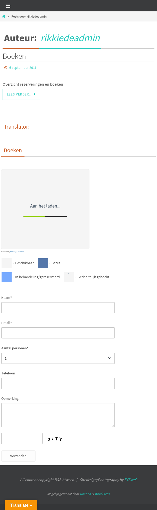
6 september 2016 (23, 67)
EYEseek (130, 479)
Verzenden (18, 456)
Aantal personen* (14, 348)
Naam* (6, 297)
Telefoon (8, 373)
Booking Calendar (17, 251)
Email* (6, 322)
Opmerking (10, 398)
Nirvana (85, 494)
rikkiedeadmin (70, 38)
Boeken (14, 56)
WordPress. (102, 494)
